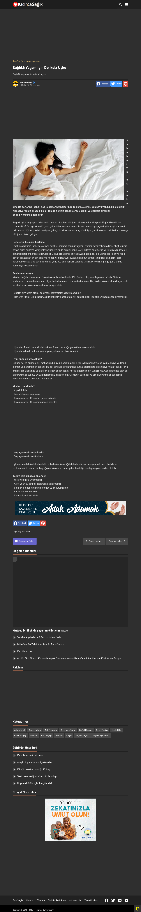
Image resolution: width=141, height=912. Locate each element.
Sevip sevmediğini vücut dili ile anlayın (37, 776)
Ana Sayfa (18, 900)
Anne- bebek (35, 730)
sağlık (69, 735)
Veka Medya (27, 82)
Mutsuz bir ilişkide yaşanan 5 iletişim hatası (41, 630)
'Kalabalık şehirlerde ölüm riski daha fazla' (39, 637)
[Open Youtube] (126, 900)
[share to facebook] (103, 84)
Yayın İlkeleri (90, 900)
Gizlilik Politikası (57, 900)
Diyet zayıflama (68, 730)
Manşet (33, 735)
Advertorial (19, 730)
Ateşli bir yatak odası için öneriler (34, 762)
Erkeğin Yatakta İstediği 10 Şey (33, 769)
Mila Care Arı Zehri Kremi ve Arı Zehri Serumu (41, 644)
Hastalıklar (117, 730)
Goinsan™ (49, 910)
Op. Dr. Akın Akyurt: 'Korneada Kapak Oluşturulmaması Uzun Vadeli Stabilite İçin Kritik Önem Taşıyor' (69, 658)
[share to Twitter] (116, 84)
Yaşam (59, 735)
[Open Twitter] (113, 900)
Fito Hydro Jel (24, 651)
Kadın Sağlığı (20, 735)
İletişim (30, 900)
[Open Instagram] (120, 900)
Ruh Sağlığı (46, 735)
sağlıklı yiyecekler (101, 735)
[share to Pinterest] (125, 84)
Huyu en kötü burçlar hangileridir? (34, 783)
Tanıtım (41, 900)
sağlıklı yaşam (24, 532)
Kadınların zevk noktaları (30, 755)
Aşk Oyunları (51, 730)
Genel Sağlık (102, 730)
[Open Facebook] (106, 900)
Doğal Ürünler (85, 730)
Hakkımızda (75, 900)
